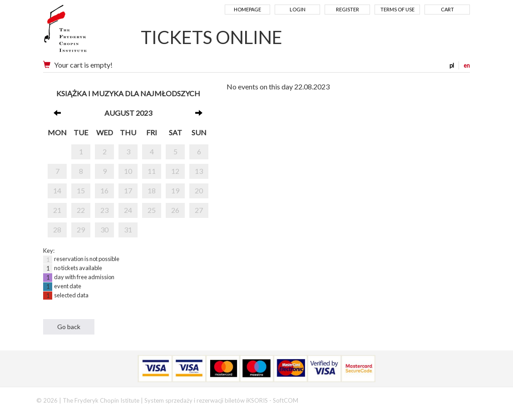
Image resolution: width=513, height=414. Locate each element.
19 (175, 190)
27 (199, 210)
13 (199, 171)
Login (298, 9)
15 (81, 190)
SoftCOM (285, 400)
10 (128, 171)
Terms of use (397, 9)
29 (81, 229)
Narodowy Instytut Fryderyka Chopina (83, 32)
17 (128, 190)
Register (347, 9)
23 (104, 210)
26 (175, 210)
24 (128, 210)
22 (81, 210)
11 (152, 171)
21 (57, 210)
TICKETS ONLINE (211, 37)
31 (128, 229)
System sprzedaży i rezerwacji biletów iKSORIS (206, 400)
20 (199, 190)
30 (104, 229)
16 (104, 190)
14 (57, 190)
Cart (447, 9)
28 (57, 229)
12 (175, 171)
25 (152, 210)
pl (451, 65)
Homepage (247, 9)
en (467, 65)
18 (152, 190)
